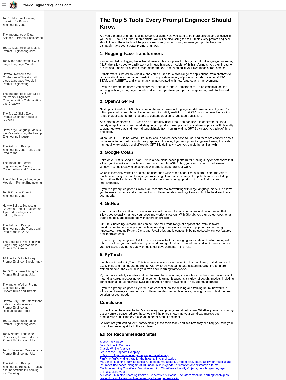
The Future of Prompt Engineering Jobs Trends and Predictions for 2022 (22, 228)
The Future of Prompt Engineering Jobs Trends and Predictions (22, 150)
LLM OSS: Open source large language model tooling (134, 355)
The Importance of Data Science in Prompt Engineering (23, 36)
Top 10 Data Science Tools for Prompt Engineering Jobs (22, 49)
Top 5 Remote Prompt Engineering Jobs (17, 194)
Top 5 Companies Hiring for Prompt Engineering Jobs (20, 273)
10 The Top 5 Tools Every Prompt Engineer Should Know (23, 260)
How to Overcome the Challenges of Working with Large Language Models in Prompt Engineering (20, 79)
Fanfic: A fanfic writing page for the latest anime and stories (138, 358)
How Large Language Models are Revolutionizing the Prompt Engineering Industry (23, 133)
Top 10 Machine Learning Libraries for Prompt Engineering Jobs (19, 21)
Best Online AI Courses (115, 345)
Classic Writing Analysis (115, 348)
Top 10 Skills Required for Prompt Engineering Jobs (19, 322)
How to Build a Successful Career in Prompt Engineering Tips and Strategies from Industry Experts (22, 210)
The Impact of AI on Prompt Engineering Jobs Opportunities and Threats (20, 288)
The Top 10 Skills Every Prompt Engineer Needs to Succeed (20, 117)
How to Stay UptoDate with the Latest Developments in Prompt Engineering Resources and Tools (22, 305)
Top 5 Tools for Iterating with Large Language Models (21, 62)
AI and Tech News (111, 342)
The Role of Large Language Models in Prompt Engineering (22, 181)
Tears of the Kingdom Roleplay (120, 352)
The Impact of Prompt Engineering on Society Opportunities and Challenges (22, 166)
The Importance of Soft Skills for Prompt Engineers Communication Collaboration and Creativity (22, 98)
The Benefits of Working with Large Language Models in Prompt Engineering (21, 245)
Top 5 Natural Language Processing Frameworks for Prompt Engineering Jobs (20, 337)
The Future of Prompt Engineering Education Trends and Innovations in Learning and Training (22, 368)
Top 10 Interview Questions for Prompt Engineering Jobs (22, 352)
